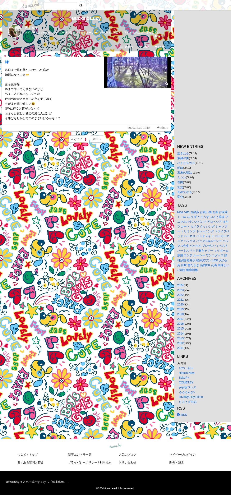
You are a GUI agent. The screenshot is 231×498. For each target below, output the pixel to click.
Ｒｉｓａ (31, 27)
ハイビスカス (186, 163)
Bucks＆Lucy (86, 18)
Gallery (126, 47)
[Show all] (158, 35)
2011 (180, 348)
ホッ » (97, 139)
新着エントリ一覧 (79, 454)
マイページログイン (182, 454)
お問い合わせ (127, 462)
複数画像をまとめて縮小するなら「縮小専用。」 (37, 482)
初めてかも (184, 192)
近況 (180, 187)
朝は (180, 167)
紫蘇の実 (183, 158)
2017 (180, 319)
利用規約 (105, 462)
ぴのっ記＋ (186, 368)
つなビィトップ (27, 454)
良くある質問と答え (30, 462)
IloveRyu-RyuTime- (191, 396)
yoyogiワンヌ (187, 387)
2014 (180, 333)
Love (144, 47)
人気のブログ (127, 454)
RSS (182, 414)
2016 (180, 323)
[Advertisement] (86, 154)
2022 (180, 294)
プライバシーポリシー (82, 462)
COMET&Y (186, 382)
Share (160, 47)
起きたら (183, 153)
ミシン (181, 177)
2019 (180, 309)
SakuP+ (184, 377)
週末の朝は (184, 172)
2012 (180, 343)
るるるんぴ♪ (187, 392)
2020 (180, 304)
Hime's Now (186, 372)
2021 (180, 299)
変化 (180, 196)
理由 (180, 182)
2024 (180, 285)
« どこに (77, 139)
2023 (180, 290)
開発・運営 (176, 462)
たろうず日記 (188, 402)
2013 (180, 338)
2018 (180, 314)
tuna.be (115, 446)
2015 (180, 328)
